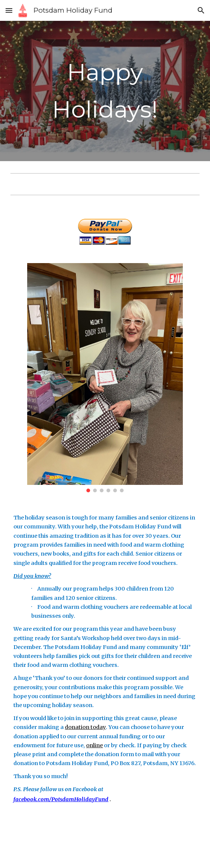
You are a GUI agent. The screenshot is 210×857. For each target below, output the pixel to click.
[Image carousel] (105, 377)
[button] (9, 10)
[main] (104, 91)
